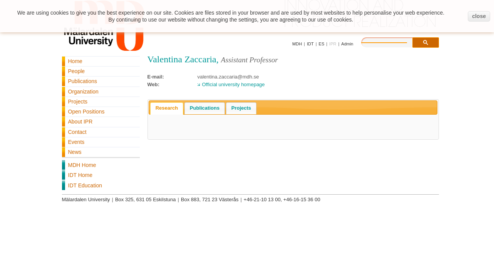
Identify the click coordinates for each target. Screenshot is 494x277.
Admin (347, 44)
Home (75, 61)
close (479, 16)
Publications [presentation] (204, 108)
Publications (82, 81)
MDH (297, 44)
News (75, 152)
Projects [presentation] (241, 108)
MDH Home (82, 165)
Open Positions (86, 111)
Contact (77, 132)
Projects (78, 101)
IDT (310, 44)
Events (76, 142)
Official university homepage (233, 84)
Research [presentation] (167, 108)
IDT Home (80, 175)
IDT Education (85, 185)
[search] (392, 41)
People (76, 71)
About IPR (80, 121)
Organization (83, 91)
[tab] (167, 108)
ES (322, 44)
